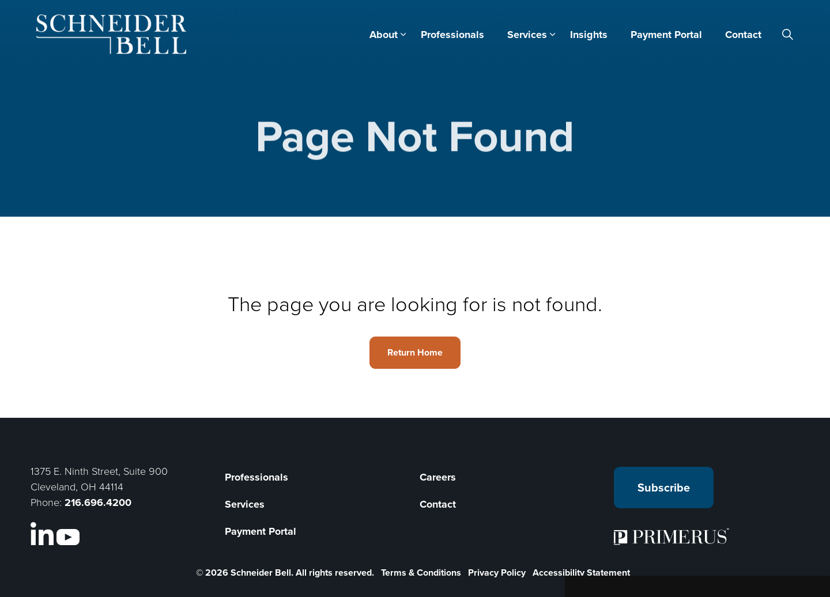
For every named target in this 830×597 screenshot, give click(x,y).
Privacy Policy (497, 572)
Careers (438, 477)
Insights (589, 34)
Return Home (415, 352)
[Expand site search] (788, 34)
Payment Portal (666, 34)
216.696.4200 (98, 502)
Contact (743, 34)
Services (527, 34)
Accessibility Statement (581, 572)
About (383, 34)
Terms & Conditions (421, 572)
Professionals (452, 34)
